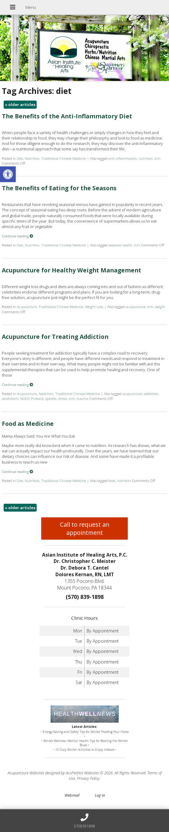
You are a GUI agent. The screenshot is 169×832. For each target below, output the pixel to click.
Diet (20, 158)
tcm (157, 158)
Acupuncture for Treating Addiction (55, 336)
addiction (151, 393)
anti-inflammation (122, 158)
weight (160, 306)
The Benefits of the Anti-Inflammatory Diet (67, 116)
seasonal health (120, 245)
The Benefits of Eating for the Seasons (59, 188)
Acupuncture (27, 306)
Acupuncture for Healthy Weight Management (71, 270)
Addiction (45, 393)
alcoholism (10, 398)
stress (62, 398)
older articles (20, 104)
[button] (8, 174)
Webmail (72, 795)
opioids (50, 398)
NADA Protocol (31, 398)
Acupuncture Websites (26, 773)
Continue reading (17, 235)
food (111, 480)
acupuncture (135, 306)
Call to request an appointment (84, 528)
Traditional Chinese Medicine (63, 158)
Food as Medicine (28, 423)
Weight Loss (94, 306)
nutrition (146, 158)
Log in (100, 795)
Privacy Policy (88, 778)
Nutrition (32, 158)
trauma (82, 398)
